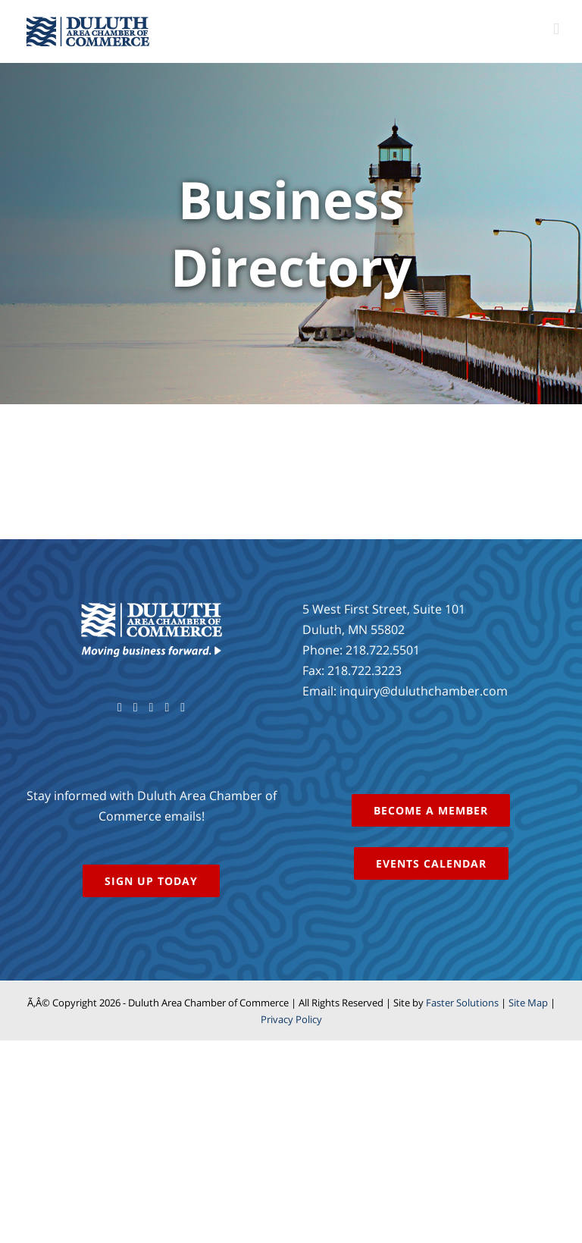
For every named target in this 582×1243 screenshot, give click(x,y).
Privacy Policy (291, 1019)
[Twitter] (135, 708)
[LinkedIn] (182, 708)
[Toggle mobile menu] (556, 29)
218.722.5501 (383, 650)
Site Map (528, 1002)
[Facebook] (119, 708)
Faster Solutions (462, 1002)
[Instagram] (166, 708)
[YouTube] (151, 708)
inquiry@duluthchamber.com (424, 691)
